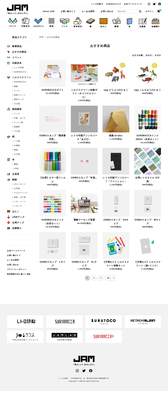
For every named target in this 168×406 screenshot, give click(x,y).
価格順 (149, 55)
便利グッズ (19, 99)
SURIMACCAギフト (53, 90)
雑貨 (12, 179)
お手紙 (17, 188)
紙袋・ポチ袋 (20, 197)
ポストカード (20, 184)
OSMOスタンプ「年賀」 (84, 177)
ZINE (16, 168)
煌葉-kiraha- (116, 135)
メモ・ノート (20, 201)
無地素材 (14, 109)
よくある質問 (88, 11)
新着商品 (14, 46)
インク (17, 91)
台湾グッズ (15, 222)
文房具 (13, 174)
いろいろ (18, 206)
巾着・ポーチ (20, 118)
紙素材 (17, 127)
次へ (109, 278)
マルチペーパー (21, 193)
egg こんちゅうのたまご (147, 90)
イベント (14, 57)
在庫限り (14, 228)
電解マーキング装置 (84, 220)
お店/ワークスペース (133, 4)
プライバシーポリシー (17, 269)
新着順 (158, 55)
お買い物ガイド (68, 11)
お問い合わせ (107, 11)
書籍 (16, 164)
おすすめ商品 (17, 9)
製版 (16, 86)
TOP (41, 37)
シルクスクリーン (19, 77)
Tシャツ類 (18, 122)
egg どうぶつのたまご (116, 90)
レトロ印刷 (97, 4)
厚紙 (16, 150)
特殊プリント (20, 95)
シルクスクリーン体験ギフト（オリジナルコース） (84, 93)
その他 (17, 104)
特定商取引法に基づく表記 (19, 274)
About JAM (48, 11)
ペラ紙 (17, 141)
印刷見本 (14, 63)
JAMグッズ (16, 217)
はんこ (13, 211)
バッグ (17, 114)
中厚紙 (17, 145)
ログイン (149, 11)
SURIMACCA (113, 4)
